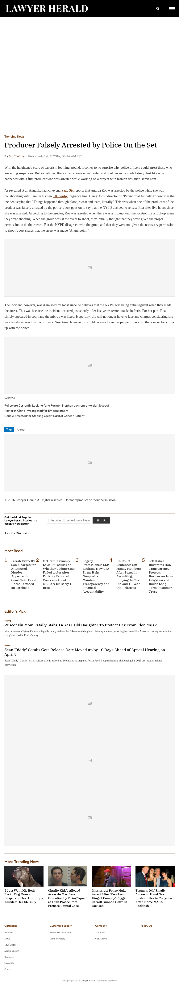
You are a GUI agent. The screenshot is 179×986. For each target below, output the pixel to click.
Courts (7, 969)
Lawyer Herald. (88, 980)
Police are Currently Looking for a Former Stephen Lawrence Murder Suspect (56, 405)
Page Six (67, 190)
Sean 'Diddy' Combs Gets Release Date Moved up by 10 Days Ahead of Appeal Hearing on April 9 (84, 652)
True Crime (10, 944)
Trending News (14, 136)
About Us (100, 932)
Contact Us (101, 938)
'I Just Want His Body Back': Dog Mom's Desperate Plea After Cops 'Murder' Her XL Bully (23, 896)
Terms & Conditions (60, 932)
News (7, 620)
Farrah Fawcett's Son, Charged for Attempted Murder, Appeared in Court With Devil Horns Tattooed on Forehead (23, 574)
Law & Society (11, 950)
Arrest (21, 429)
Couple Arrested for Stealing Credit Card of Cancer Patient (44, 416)
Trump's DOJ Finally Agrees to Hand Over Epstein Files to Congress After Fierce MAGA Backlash (153, 898)
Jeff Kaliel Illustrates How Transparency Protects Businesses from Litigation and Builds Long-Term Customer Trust (161, 576)
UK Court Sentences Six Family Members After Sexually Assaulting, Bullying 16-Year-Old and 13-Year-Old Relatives (129, 574)
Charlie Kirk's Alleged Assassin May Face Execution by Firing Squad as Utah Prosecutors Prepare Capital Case (67, 898)
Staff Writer (17, 156)
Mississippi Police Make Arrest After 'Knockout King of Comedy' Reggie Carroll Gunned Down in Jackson (109, 898)
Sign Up (101, 520)
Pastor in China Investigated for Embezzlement (36, 410)
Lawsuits (9, 963)
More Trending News (22, 861)
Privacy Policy (57, 938)
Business (9, 956)
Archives (9, 932)
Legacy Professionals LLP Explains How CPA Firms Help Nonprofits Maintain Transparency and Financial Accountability (96, 576)
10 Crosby (60, 196)
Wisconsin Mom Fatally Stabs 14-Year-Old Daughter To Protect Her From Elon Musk (80, 625)
